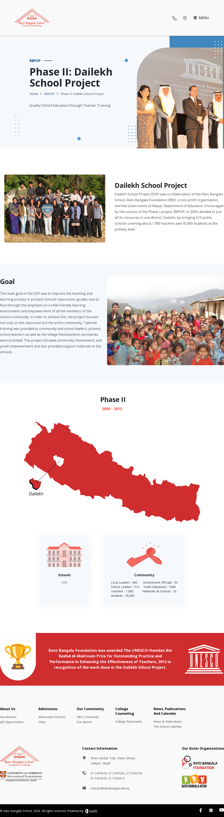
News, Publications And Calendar (170, 711)
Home (34, 94)
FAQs (42, 722)
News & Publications (168, 722)
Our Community (90, 709)
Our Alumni (84, 722)
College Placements (128, 722)
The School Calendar (168, 727)
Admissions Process (52, 717)
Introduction (8, 717)
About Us (7, 709)
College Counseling (124, 711)
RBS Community (88, 717)
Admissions (47, 709)
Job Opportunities (12, 722)
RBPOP (49, 94)
